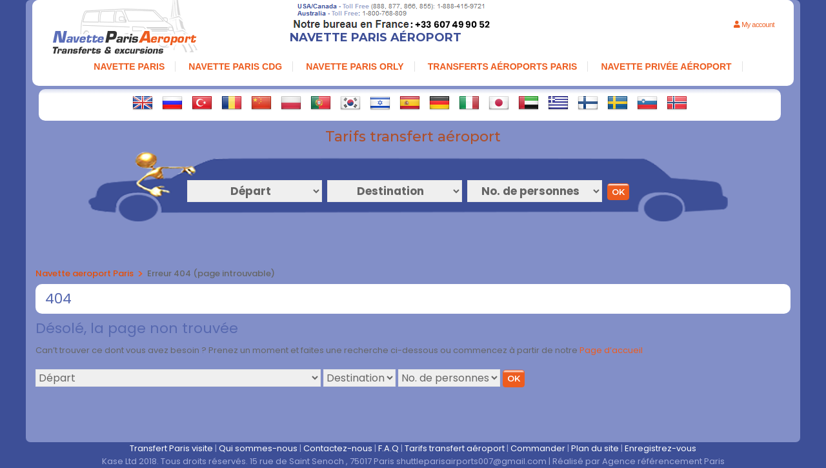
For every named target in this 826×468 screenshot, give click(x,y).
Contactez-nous (337, 448)
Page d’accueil (611, 350)
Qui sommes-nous (258, 448)
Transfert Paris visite (171, 448)
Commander (537, 448)
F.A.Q (388, 448)
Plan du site (595, 448)
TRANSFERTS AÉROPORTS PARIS (503, 66)
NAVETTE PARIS (129, 66)
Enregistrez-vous (660, 448)
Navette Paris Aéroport (375, 37)
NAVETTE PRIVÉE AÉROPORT (666, 66)
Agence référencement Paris (663, 461)
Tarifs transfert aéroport (455, 448)
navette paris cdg (235, 66)
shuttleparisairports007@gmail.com (471, 461)
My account (754, 24)
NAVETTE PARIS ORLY (354, 66)
